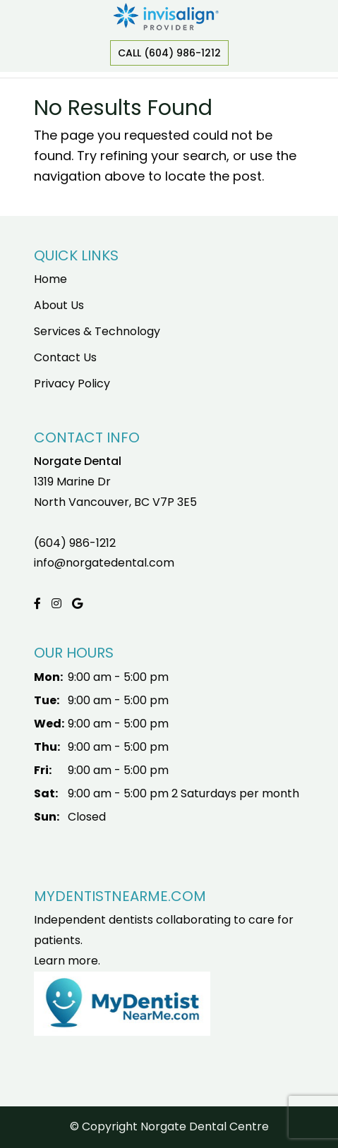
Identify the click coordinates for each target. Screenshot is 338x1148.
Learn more (66, 961)
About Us (59, 305)
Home (50, 279)
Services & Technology (97, 331)
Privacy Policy (72, 383)
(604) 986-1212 (75, 543)
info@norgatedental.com (104, 563)
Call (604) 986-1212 (169, 53)
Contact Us (65, 357)
